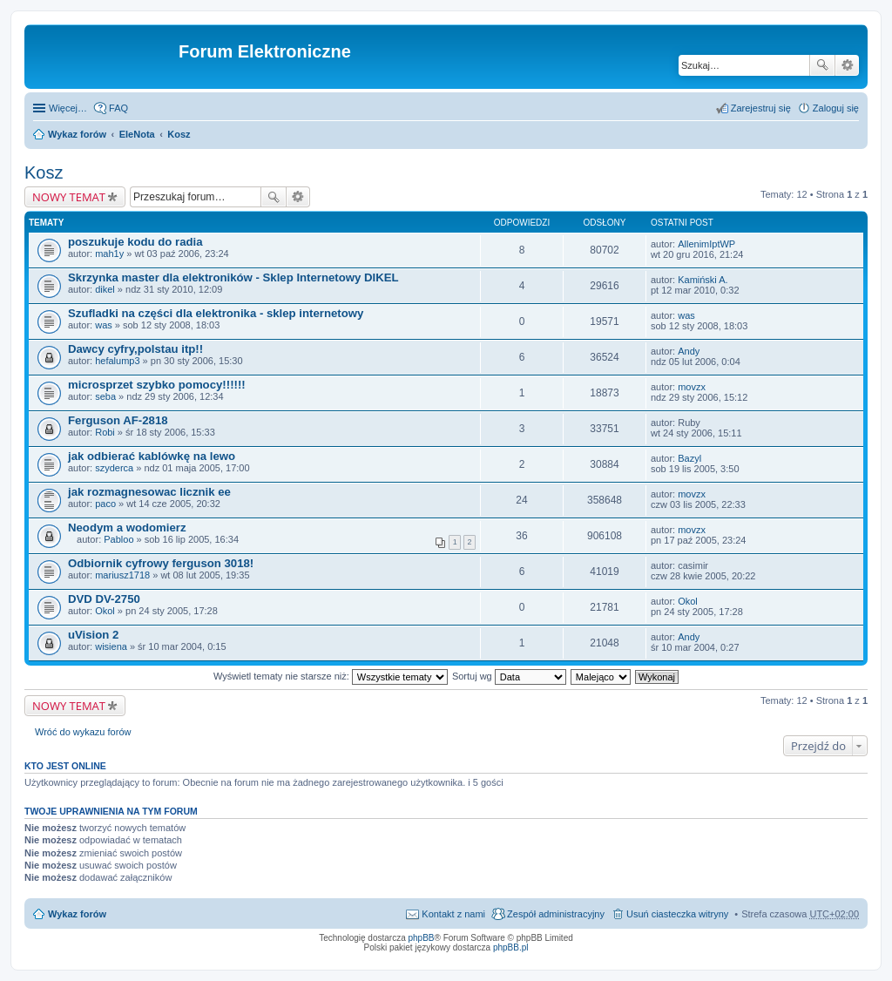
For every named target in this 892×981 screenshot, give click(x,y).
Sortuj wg (509, 676)
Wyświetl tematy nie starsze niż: (330, 676)
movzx (692, 387)
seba (105, 396)
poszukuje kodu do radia (135, 241)
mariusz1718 (122, 575)
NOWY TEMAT (68, 197)
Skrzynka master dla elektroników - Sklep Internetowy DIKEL (233, 277)
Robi (105, 432)
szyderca (114, 468)
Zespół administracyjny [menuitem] (556, 914)
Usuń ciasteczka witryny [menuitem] (677, 914)
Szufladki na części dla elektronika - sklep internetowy (215, 313)
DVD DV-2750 (104, 599)
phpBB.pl (511, 947)
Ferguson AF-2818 (118, 420)
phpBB (422, 938)
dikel (105, 289)
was (103, 325)
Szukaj (822, 65)
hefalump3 (117, 360)
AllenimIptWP (706, 244)
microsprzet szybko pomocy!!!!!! (157, 384)
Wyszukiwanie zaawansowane (847, 65)
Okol (105, 611)
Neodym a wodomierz (127, 527)
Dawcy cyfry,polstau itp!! (135, 348)
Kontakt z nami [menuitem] (453, 914)
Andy (688, 351)
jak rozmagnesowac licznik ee (149, 491)
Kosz (178, 134)
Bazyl (689, 458)
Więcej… (68, 108)
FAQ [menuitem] (118, 108)
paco (105, 503)
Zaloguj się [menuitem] (836, 108)
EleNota (137, 134)
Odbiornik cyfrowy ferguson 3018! (160, 563)
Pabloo (118, 539)
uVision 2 (93, 634)
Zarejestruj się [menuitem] (761, 108)
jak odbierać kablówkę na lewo (151, 456)
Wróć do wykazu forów (83, 732)
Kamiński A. (702, 279)
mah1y (109, 253)
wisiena (111, 646)
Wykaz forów (77, 134)
